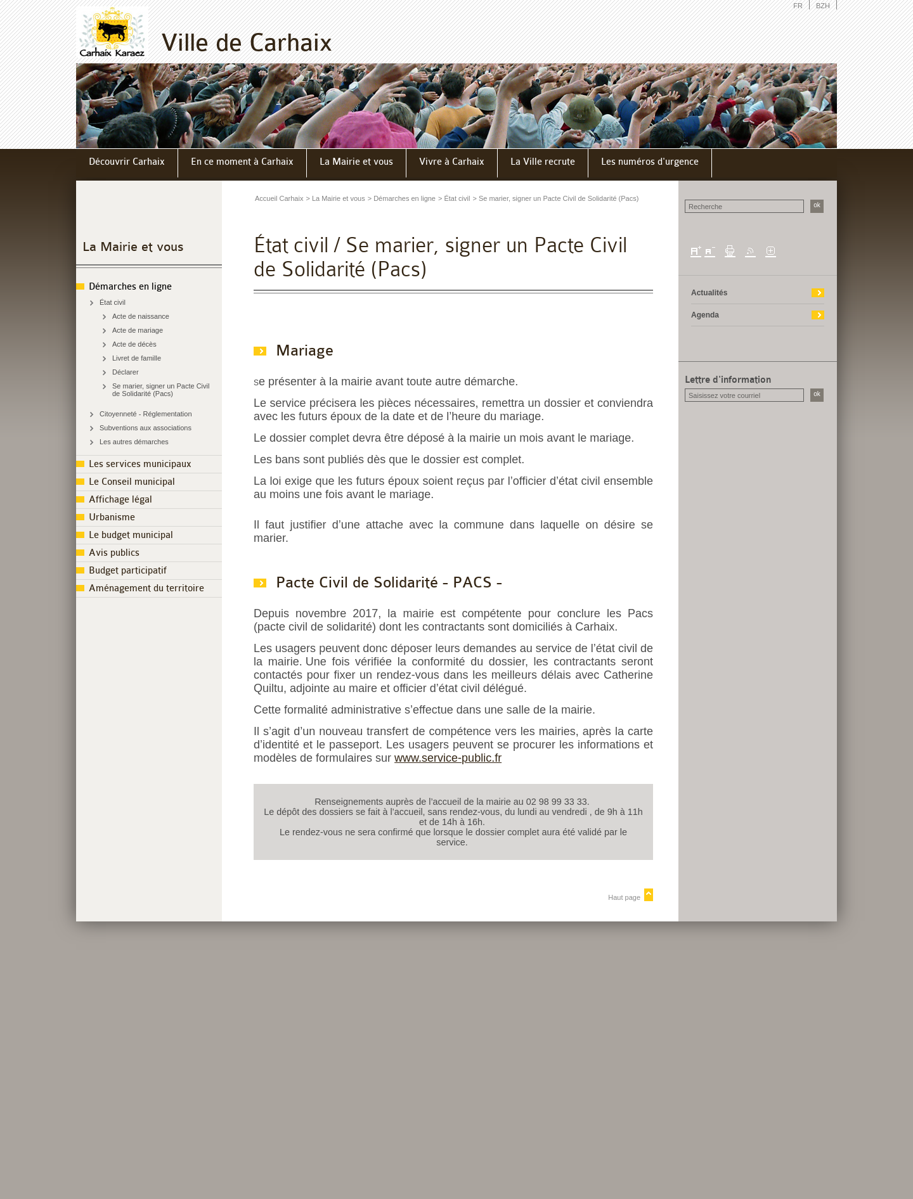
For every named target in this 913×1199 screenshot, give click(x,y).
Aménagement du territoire (146, 588)
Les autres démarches (134, 442)
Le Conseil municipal (132, 482)
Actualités (709, 292)
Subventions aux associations (145, 428)
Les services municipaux (140, 464)
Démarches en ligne (130, 286)
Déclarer (125, 372)
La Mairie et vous (133, 247)
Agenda (705, 315)
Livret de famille (136, 358)
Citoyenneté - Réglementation (146, 414)
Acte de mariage (137, 330)
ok (816, 205)
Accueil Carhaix (279, 198)
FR (798, 6)
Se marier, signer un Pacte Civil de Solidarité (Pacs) (160, 389)
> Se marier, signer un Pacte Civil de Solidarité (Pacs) (555, 198)
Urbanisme (112, 517)
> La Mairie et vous (335, 198)
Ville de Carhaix (246, 43)
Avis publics (114, 553)
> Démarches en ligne (402, 198)
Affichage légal (120, 499)
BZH (823, 6)
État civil (113, 302)
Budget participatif (128, 570)
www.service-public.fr (448, 758)
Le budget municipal (131, 535)
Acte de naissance (140, 316)
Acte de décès (134, 344)
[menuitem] (127, 163)
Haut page (624, 897)
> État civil (454, 198)
